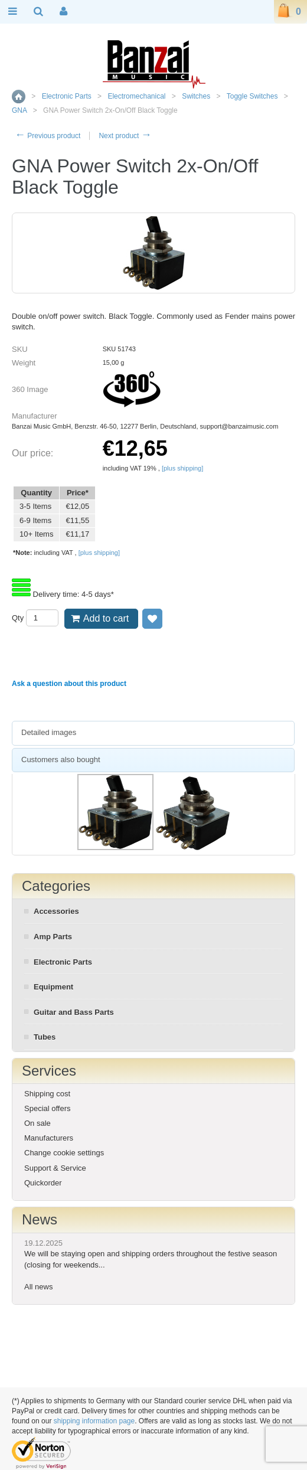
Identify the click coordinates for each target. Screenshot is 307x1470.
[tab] (153, 733)
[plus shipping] (182, 468)
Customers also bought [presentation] (60, 759)
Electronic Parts (67, 96)
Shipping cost (47, 1093)
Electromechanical (136, 96)
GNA (19, 110)
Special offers (47, 1108)
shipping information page (94, 1421)
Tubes (44, 1037)
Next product (125, 136)
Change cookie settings (64, 1152)
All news (38, 1286)
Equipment (53, 986)
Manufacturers (48, 1137)
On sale (37, 1123)
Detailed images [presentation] (48, 732)
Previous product (47, 136)
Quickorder (43, 1182)
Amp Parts (53, 936)
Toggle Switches (252, 96)
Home (18, 96)
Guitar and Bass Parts (74, 1012)
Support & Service (55, 1168)
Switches (196, 96)
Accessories (56, 911)
